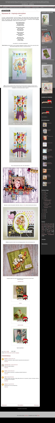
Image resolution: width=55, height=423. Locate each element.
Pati (43, 161)
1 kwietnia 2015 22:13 (14, 364)
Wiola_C (44, 181)
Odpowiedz (6, 361)
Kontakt (42, 7)
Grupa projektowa (27, 7)
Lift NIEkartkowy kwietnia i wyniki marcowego (47, 200)
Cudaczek (44, 128)
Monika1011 (50, 228)
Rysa (43, 168)
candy (43, 223)
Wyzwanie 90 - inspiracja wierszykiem (47, 207)
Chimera (44, 122)
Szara (47, 230)
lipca (44, 194)
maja (44, 197)
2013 (44, 215)
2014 (44, 213)
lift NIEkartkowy (49, 226)
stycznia (45, 212)
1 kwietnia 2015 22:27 (10, 370)
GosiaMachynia (45, 135)
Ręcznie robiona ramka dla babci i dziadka (49, 150)
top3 (51, 230)
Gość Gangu (47, 225)
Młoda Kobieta (7, 352)
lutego (45, 210)
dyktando (43, 225)
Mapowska (48, 227)
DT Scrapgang (50, 224)
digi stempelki (44, 224)
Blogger (38, 415)
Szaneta (5, 370)
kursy (51, 225)
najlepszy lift (44, 229)
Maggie (43, 227)
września (45, 193)
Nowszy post (4, 405)
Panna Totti (45, 155)
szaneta (20, 303)
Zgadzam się (31, 4)
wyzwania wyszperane (47, 233)
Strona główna (5, 7)
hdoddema (26, 415)
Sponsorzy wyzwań (35, 7)
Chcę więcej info (25, 4)
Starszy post (36, 405)
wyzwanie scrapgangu (15, 352)
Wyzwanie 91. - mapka (47, 202)
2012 (44, 216)
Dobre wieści (49, 169)
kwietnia (45, 198)
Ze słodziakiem (49, 123)
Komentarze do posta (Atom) (22, 408)
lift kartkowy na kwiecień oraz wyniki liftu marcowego (47, 204)
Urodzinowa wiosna (50, 136)
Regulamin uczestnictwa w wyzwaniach (16, 7)
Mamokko (6, 358)
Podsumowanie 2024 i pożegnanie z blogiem (50, 157)
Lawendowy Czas (20, 281)
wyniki (11, 352)
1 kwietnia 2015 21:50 (11, 358)
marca (45, 209)
